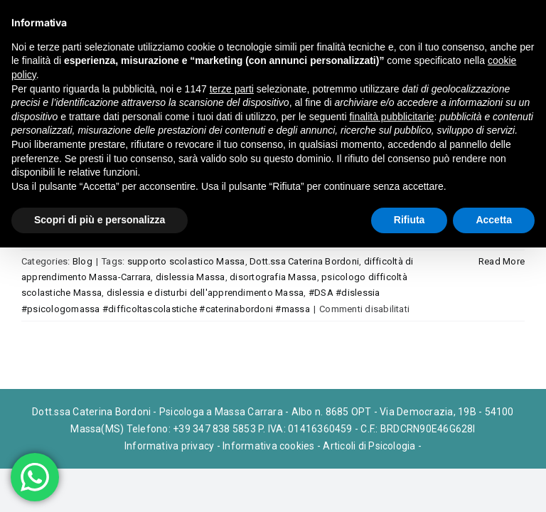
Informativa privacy (169, 446)
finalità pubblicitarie (391, 116)
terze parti (232, 89)
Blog (82, 261)
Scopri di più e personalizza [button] (99, 219)
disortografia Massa (273, 277)
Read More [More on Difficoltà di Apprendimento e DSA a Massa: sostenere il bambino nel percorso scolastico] (501, 261)
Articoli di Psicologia (369, 446)
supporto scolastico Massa (186, 261)
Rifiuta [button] (409, 219)
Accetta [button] (494, 219)
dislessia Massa (190, 277)
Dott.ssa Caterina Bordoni (304, 261)
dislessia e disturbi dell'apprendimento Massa (205, 292)
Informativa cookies (269, 446)
